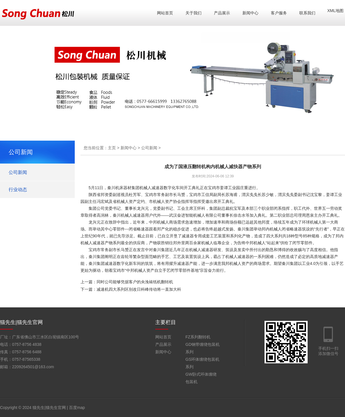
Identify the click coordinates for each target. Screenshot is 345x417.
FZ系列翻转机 (197, 337)
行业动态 (18, 189)
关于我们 (193, 13)
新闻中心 (250, 13)
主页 (112, 148)
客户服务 (279, 13)
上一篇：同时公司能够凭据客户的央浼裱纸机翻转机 (126, 282)
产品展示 (222, 13)
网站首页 (165, 13)
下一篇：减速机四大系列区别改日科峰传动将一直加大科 (130, 289)
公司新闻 (18, 172)
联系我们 (307, 13)
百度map (77, 407)
